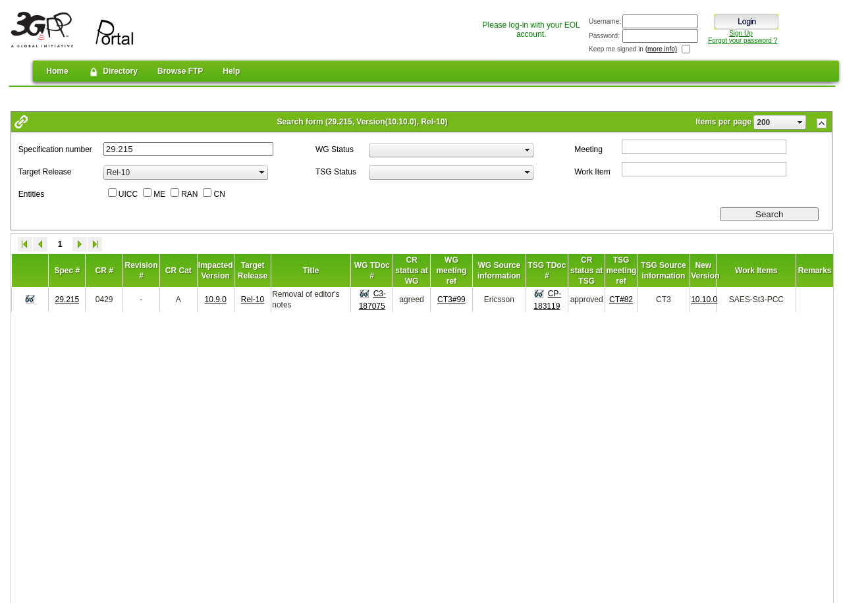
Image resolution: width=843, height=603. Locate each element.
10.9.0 (216, 299)
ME (159, 194)
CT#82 (621, 299)
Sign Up (741, 33)
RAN (189, 194)
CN (219, 194)
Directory (113, 71)
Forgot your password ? (742, 40)
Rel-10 (252, 299)
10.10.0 (704, 299)
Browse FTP (180, 71)
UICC (128, 194)
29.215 (67, 299)
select (800, 122)
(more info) (661, 49)
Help (231, 71)
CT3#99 (451, 299)
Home (57, 71)
